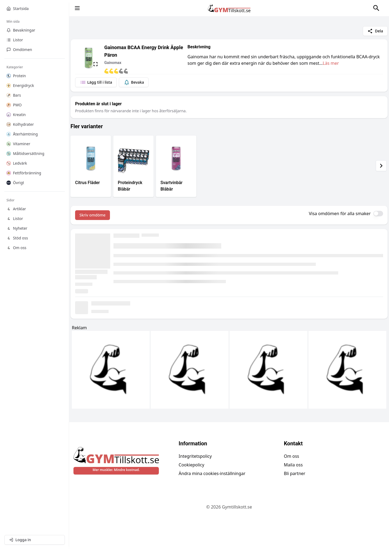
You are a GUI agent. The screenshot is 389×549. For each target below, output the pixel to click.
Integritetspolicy (195, 456)
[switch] (378, 213)
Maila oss (293, 465)
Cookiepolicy (191, 465)
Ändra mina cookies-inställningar (212, 473)
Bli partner (295, 473)
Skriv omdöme (92, 215)
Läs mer (331, 63)
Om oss (291, 456)
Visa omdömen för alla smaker (340, 213)
